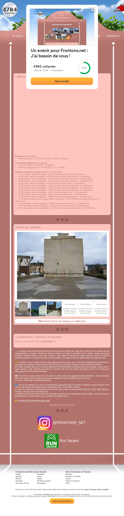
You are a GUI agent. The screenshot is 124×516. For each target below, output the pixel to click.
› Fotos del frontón (28, 227)
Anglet (18, 474)
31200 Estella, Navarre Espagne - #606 (35, 194)
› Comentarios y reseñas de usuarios (38, 337)
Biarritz (18, 479)
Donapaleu (41, 483)
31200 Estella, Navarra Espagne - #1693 (36, 185)
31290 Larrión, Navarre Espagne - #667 (35, 192)
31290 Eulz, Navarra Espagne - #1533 (34, 176)
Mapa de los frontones (60, 489)
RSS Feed (79, 489)
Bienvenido (37, 489)
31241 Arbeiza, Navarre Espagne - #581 (35, 174)
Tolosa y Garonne (73, 481)
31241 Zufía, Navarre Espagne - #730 (34, 183)
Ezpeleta (40, 474)
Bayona (19, 476)
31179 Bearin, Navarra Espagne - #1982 (35, 197)
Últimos (18, 35)
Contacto (111, 35)
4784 (9, 9)
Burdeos (69, 474)
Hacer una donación (62, 501)
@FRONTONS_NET (62, 423)
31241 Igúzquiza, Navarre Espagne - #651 (36, 206)
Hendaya (19, 481)
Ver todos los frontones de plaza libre (34, 400)
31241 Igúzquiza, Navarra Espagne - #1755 (37, 208)
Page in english (103, 489)
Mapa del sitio (47, 489)
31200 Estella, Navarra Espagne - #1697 (36, 179)
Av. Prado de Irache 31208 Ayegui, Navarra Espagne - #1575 (44, 199)
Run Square (62, 441)
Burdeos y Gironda (73, 476)
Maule (39, 479)
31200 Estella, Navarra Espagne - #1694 (36, 188)
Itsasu (39, 476)
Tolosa (68, 479)
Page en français (90, 489)
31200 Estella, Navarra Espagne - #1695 (36, 190)
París (68, 483)
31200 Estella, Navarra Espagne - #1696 (36, 181)
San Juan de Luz (22, 483)
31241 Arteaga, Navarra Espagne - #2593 (36, 203)
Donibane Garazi (44, 481)
